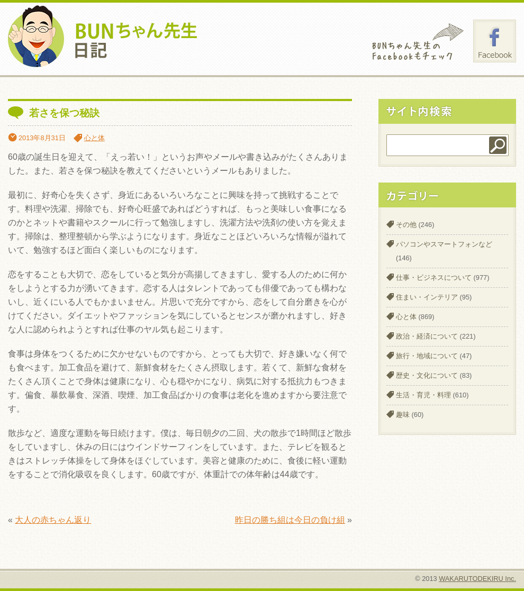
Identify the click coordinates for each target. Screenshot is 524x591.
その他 (406, 225)
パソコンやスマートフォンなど (444, 244)
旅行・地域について (427, 356)
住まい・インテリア (427, 297)
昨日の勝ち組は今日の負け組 (290, 519)
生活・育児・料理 (423, 395)
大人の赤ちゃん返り (53, 519)
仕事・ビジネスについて (434, 277)
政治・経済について (427, 336)
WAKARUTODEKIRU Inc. (477, 579)
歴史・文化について (427, 375)
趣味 (403, 415)
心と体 (94, 138)
